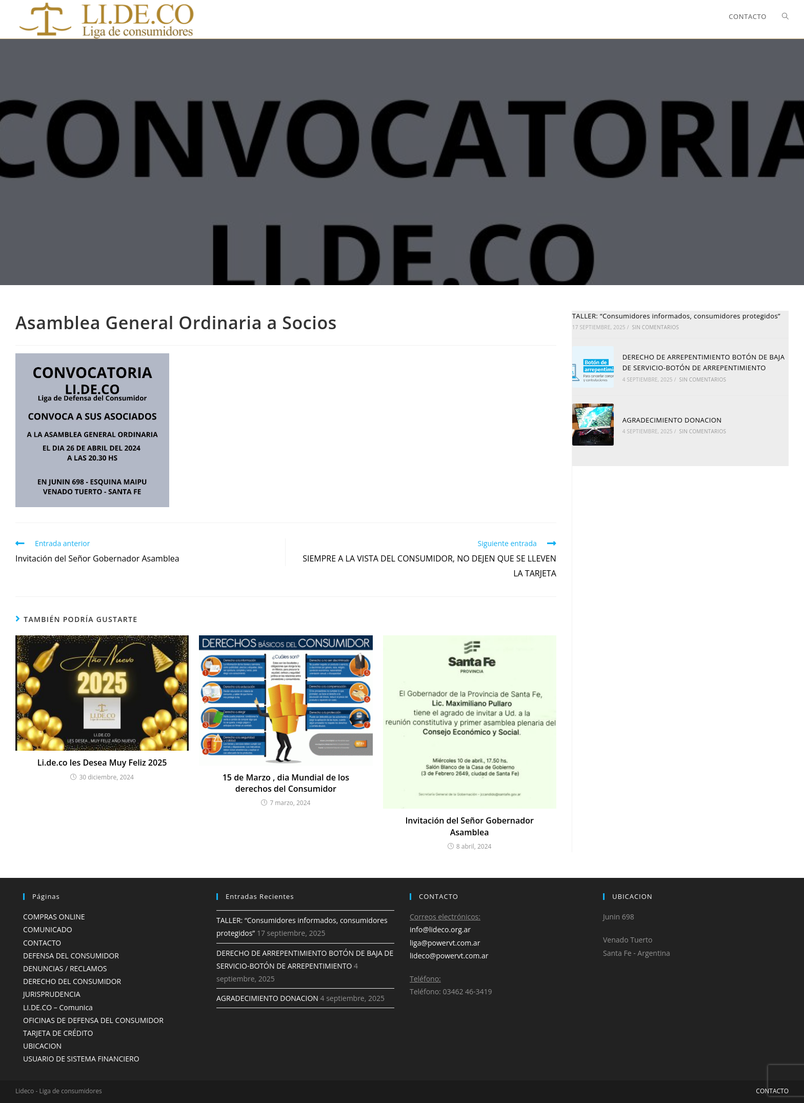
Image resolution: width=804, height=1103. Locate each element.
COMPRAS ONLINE (54, 916)
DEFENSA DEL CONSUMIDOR (71, 955)
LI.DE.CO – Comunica (58, 1007)
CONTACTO (42, 943)
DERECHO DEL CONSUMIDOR (72, 981)
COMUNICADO (47, 929)
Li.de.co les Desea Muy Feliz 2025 (102, 762)
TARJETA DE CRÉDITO (58, 1033)
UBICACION (42, 1046)
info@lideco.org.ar (440, 929)
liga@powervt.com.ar (445, 943)
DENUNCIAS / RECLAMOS (65, 968)
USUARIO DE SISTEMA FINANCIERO (81, 1059)
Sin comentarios (655, 327)
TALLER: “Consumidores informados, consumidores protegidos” (676, 315)
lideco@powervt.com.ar (449, 955)
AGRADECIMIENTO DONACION (672, 420)
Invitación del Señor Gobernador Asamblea (469, 826)
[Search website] (785, 16)
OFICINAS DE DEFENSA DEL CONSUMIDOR (93, 1020)
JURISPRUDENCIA (52, 994)
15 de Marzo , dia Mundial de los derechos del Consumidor (286, 783)
